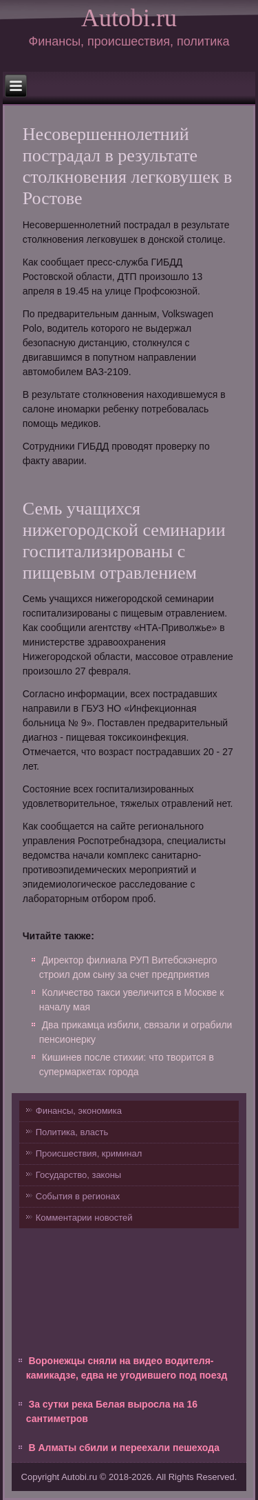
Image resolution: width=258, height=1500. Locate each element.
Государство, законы (78, 1175)
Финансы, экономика (79, 1111)
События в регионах (78, 1196)
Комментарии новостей (84, 1217)
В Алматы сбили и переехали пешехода (123, 1447)
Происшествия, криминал (89, 1153)
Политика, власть (72, 1132)
